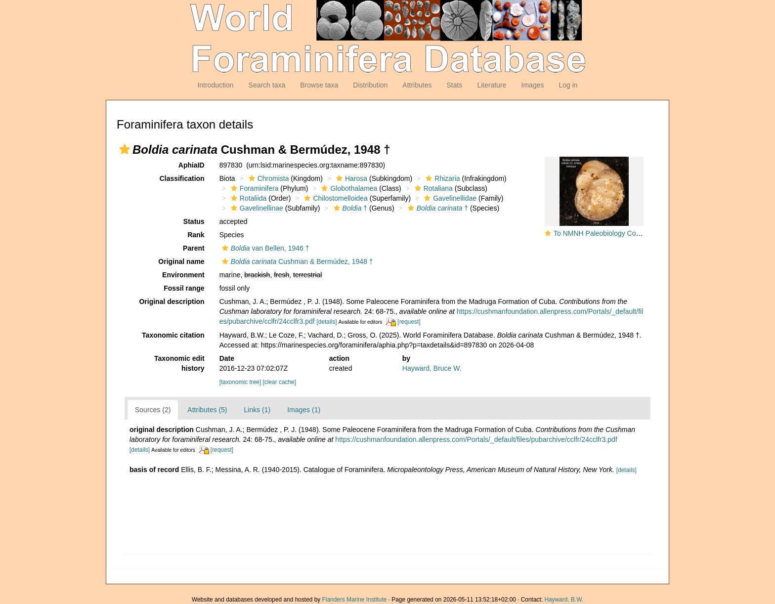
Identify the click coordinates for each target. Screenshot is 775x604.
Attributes (416, 85)
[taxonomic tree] (240, 382)
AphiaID (191, 165)
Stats (454, 85)
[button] (124, 149)
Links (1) (257, 410)
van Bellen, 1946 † (264, 248)
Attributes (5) (207, 410)
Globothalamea (348, 188)
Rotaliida (247, 198)
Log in (568, 85)
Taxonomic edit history (179, 363)
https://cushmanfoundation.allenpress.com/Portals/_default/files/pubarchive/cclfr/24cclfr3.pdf (476, 439)
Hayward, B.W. (563, 599)
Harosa (350, 178)
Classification (182, 178)
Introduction (215, 85)
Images (532, 85)
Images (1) (303, 410)
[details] (327, 321)
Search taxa (267, 85)
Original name (181, 261)
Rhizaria (441, 178)
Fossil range (184, 288)
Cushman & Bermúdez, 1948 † (296, 261)
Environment (183, 275)
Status (194, 221)
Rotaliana (432, 188)
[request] (408, 321)
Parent (194, 248)
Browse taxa (319, 85)
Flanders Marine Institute (354, 599)
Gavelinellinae (255, 208)
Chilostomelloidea (334, 198)
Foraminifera (253, 188)
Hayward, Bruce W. (432, 368)
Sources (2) (153, 410)
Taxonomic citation (173, 335)
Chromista (267, 178)
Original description (171, 301)
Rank (195, 235)
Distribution (370, 85)
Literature (491, 85)
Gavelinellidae (449, 198)
